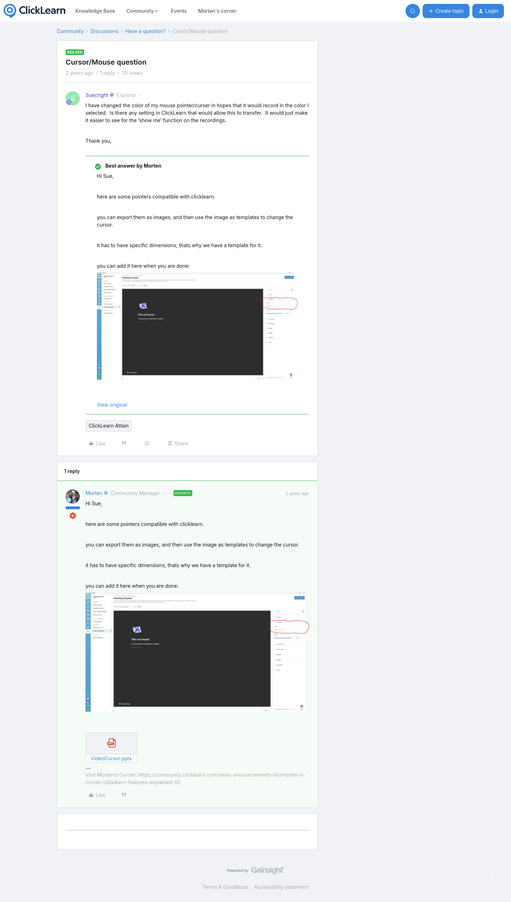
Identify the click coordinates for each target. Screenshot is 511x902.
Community (70, 31)
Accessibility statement (281, 887)
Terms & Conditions (225, 887)
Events (179, 11)
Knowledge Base (95, 11)
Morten (94, 493)
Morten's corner (217, 11)
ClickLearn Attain (109, 426)
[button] (446, 11)
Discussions (104, 31)
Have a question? (145, 31)
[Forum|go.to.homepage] (34, 11)
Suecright (97, 95)
